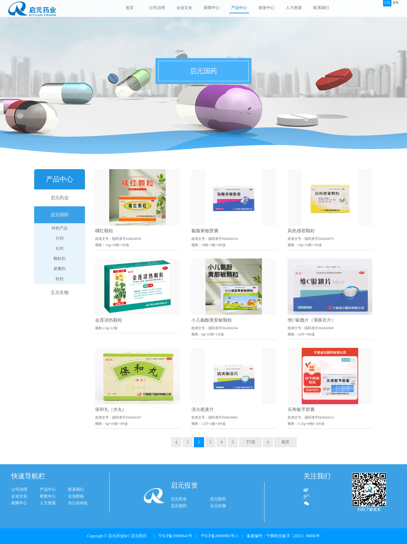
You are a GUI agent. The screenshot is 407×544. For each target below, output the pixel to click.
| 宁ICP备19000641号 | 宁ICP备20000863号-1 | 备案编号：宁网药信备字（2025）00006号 (235, 536)
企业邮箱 (51, 496)
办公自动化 (53, 503)
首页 (130, 8)
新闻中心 (212, 8)
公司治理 (157, 8)
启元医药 (218, 509)
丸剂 (60, 248)
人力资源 (294, 8)
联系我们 (321, 8)
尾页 (285, 442)
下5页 (250, 442)
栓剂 (60, 279)
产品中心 (239, 8)
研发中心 (266, 8)
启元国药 (60, 214)
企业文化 (184, 8)
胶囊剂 (59, 269)
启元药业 (60, 197)
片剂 (60, 238)
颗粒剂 (59, 258)
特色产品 (59, 228)
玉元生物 (60, 292)
